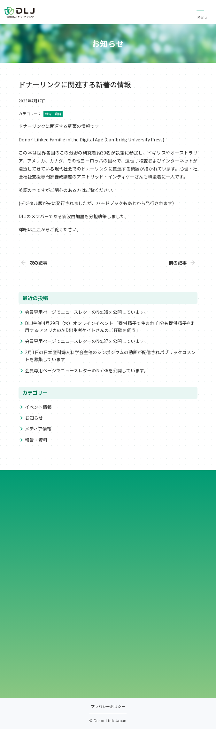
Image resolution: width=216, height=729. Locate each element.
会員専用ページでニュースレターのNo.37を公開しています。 (86, 341)
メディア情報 (38, 428)
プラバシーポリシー (108, 706)
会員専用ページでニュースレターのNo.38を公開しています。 (86, 312)
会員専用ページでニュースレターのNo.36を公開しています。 (86, 370)
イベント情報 (38, 407)
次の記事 (38, 262)
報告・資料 (36, 440)
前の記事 (178, 262)
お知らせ (34, 418)
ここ (36, 229)
